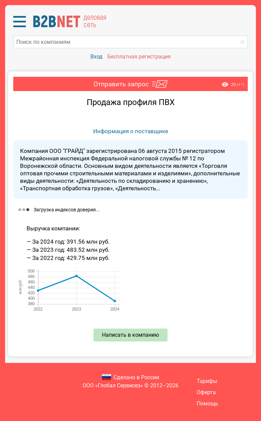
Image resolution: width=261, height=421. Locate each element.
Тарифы (207, 381)
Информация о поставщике (130, 131)
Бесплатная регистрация (139, 56)
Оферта (206, 392)
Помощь (207, 403)
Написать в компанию (130, 335)
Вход (96, 56)
